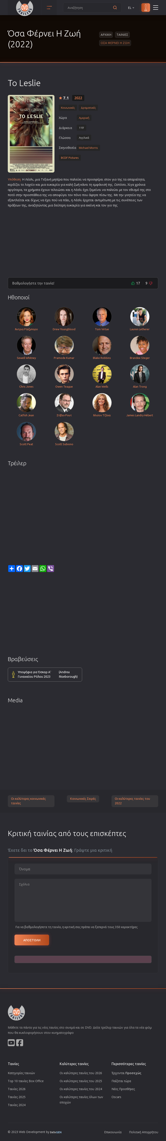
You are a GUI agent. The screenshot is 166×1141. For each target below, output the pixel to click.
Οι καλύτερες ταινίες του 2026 (81, 1073)
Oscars (116, 1097)
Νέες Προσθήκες (123, 1089)
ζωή (77, 184)
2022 (78, 98)
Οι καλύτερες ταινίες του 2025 (81, 1081)
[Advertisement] (83, 241)
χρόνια (140, 184)
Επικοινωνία (112, 1132)
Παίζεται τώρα (121, 1081)
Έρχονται (126, 1073)
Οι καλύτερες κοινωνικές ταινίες (28, 801)
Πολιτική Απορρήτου (143, 1132)
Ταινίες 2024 (17, 1105)
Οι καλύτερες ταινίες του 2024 (81, 1089)
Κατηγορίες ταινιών (21, 1073)
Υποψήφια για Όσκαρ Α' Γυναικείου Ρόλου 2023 (48, 674)
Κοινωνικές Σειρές (83, 798)
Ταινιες (122, 35)
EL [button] (131, 8)
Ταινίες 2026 (17, 1089)
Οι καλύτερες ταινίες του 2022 (132, 801)
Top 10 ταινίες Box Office (26, 1081)
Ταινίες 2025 (17, 1097)
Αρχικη (106, 35)
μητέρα (57, 179)
